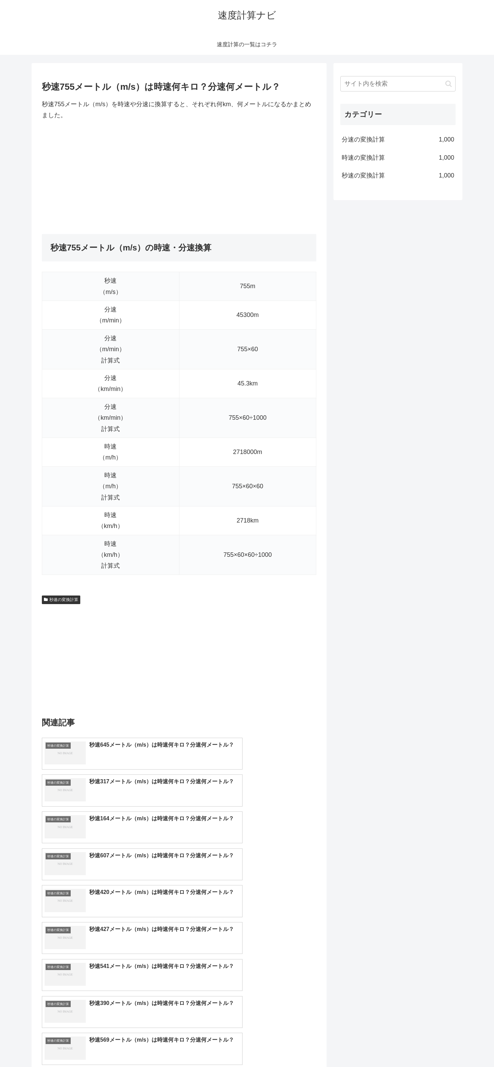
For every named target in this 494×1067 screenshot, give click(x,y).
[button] (449, 84)
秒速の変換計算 (61, 599)
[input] (398, 83)
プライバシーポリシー (432, 1045)
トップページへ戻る (379, 1045)
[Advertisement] (179, 177)
